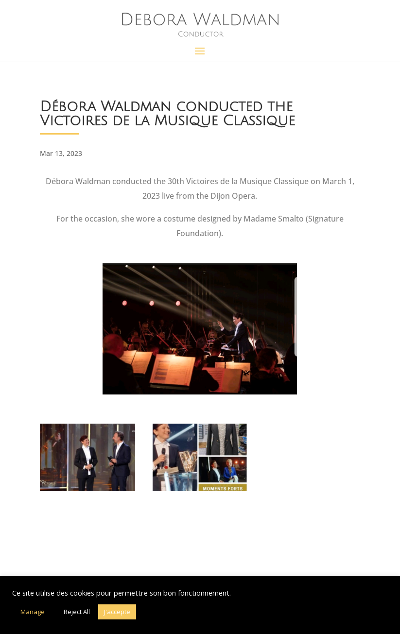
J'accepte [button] (117, 611)
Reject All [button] (77, 611)
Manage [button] (32, 611)
